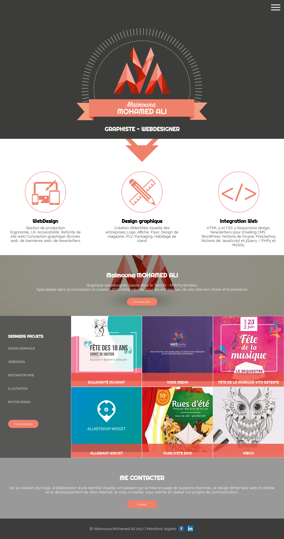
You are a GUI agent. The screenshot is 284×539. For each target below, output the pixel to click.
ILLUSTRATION (18, 388)
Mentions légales (162, 529)
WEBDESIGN (16, 362)
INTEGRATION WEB (21, 375)
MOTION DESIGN (19, 402)
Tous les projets (23, 424)
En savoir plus (142, 301)
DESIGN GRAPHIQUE (21, 348)
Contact (142, 504)
